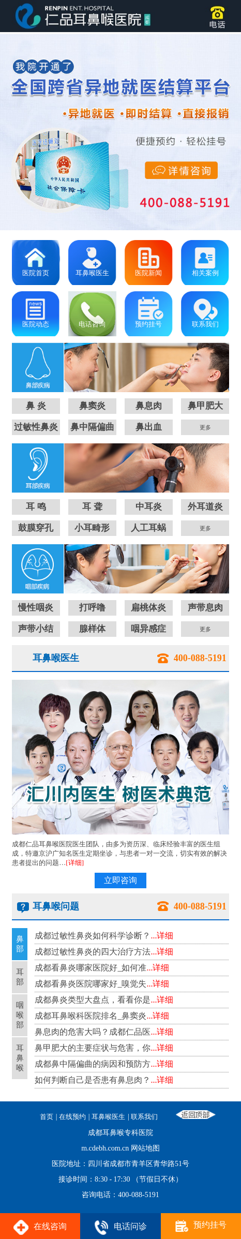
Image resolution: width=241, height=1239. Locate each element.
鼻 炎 (36, 406)
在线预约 (72, 1117)
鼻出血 (148, 427)
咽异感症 (148, 629)
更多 (205, 427)
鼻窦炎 (92, 406)
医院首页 (35, 273)
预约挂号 (148, 324)
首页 (46, 1117)
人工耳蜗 (148, 528)
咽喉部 (20, 1015)
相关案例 (205, 273)
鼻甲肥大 (205, 406)
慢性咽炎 (35, 608)
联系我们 (205, 324)
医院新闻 (148, 273)
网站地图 (145, 1148)
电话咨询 (92, 324)
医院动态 (35, 324)
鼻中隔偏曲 (92, 427)
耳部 (20, 977)
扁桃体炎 (148, 608)
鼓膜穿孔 (35, 528)
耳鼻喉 (20, 1058)
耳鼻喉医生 (92, 273)
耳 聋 (92, 507)
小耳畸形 (92, 528)
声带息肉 (205, 608)
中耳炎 (148, 507)
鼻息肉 (148, 406)
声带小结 (35, 629)
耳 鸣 (36, 507)
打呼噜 (92, 608)
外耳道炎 (205, 507)
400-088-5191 (200, 658)
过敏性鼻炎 (36, 427)
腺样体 (92, 629)
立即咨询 (120, 880)
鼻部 (20, 944)
